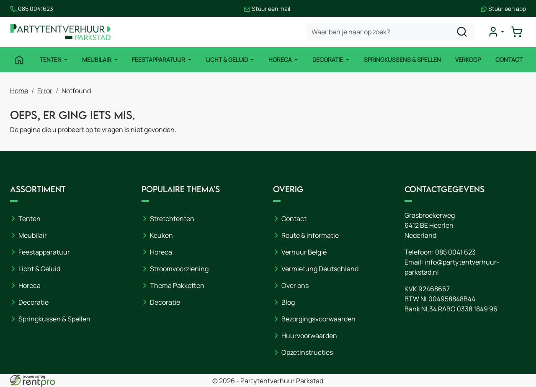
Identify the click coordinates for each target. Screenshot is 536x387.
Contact (509, 60)
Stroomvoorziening (179, 268)
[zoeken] (462, 32)
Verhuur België (304, 252)
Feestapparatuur (159, 60)
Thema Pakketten (177, 285)
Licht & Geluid (227, 60)
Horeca (280, 60)
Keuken (161, 235)
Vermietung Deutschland (319, 268)
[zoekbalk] (390, 32)
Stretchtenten (172, 218)
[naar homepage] (60, 32)
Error (44, 90)
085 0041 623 (455, 252)
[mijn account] (496, 32)
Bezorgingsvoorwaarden (318, 318)
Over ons (295, 285)
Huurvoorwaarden (309, 335)
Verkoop (468, 60)
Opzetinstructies (307, 352)
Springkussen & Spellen (54, 318)
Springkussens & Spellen (402, 60)
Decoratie (328, 60)
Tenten (51, 60)
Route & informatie (310, 235)
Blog (288, 302)
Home (19, 90)
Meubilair (97, 60)
